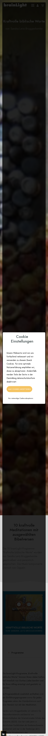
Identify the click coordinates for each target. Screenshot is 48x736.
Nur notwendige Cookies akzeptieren (20, 398)
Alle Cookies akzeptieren (19, 389)
